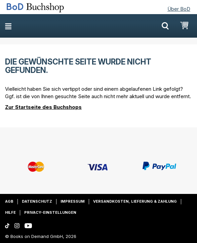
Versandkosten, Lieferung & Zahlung (135, 201)
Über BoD (178, 9)
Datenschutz (37, 201)
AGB (9, 201)
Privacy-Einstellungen (50, 212)
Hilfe (10, 212)
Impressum (73, 201)
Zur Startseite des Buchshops (43, 107)
